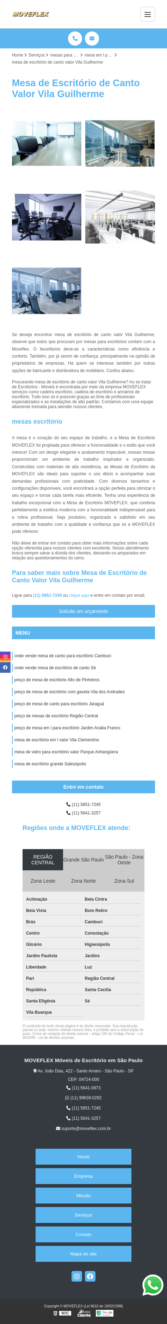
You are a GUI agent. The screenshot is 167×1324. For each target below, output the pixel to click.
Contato (83, 1234)
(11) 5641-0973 (83, 1087)
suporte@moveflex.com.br (83, 1128)
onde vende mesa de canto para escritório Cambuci (62, 655)
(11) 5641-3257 (83, 813)
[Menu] (147, 14)
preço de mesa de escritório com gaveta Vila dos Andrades (69, 691)
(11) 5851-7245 (48, 595)
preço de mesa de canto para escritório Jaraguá (59, 703)
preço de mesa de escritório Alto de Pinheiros (56, 679)
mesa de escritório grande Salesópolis (50, 763)
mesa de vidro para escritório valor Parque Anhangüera (66, 751)
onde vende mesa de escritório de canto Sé (55, 667)
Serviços (83, 1215)
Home (84, 1156)
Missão (83, 1195)
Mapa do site (83, 1254)
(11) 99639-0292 (83, 1097)
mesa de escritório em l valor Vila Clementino (56, 739)
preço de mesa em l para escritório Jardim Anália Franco (67, 727)
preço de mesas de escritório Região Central (56, 715)
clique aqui (79, 595)
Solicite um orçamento (83, 611)
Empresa (83, 1176)
